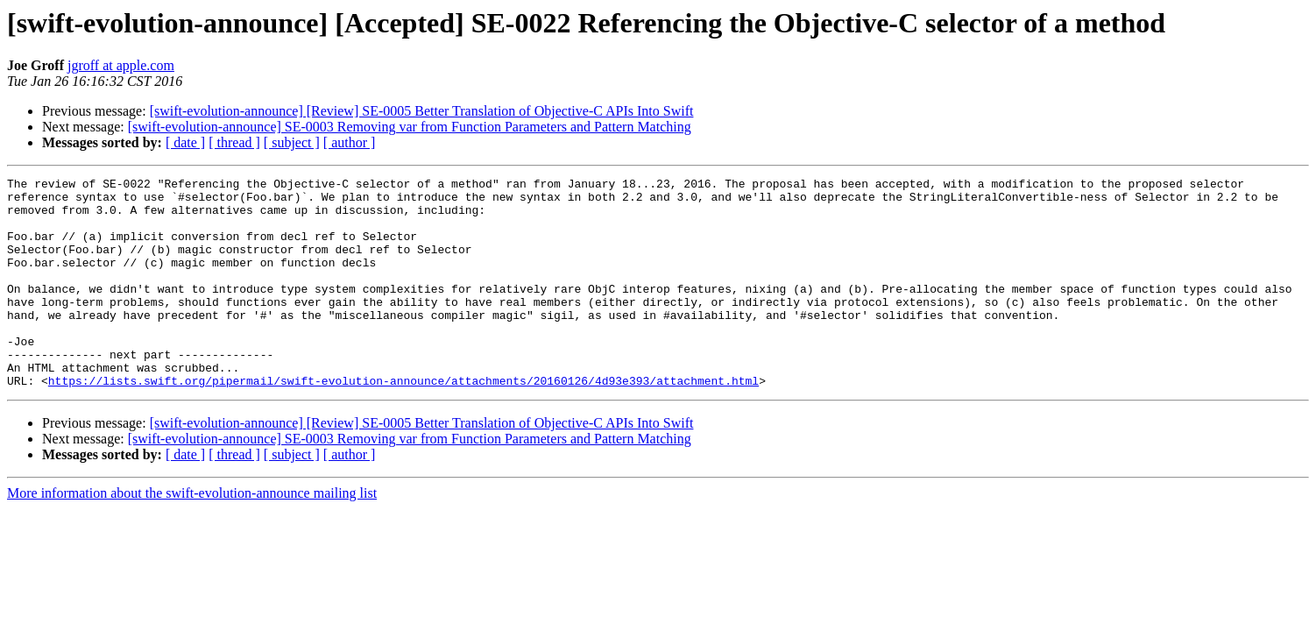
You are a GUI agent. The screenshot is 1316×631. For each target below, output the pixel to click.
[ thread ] (234, 142)
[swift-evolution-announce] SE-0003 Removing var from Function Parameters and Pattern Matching (409, 126)
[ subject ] (292, 142)
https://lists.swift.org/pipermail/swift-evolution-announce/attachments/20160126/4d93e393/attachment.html (403, 422)
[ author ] (349, 142)
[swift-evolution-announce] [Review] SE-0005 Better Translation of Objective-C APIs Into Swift (422, 110)
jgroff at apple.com (120, 65)
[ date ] (185, 142)
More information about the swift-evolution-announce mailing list (192, 535)
